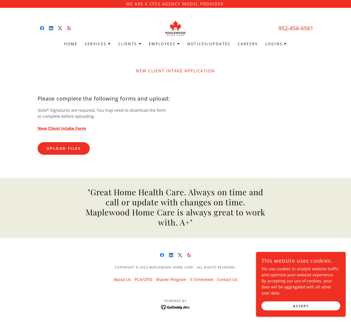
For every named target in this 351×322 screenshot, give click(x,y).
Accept (301, 306)
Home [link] (71, 43)
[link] (42, 28)
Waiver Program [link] (171, 279)
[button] (98, 44)
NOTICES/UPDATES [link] (209, 43)
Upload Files (64, 148)
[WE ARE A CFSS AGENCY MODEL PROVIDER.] (175, 4)
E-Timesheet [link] (201, 279)
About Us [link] (122, 279)
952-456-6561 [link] (295, 28)
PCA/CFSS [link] (143, 279)
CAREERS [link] (248, 43)
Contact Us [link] (227, 279)
